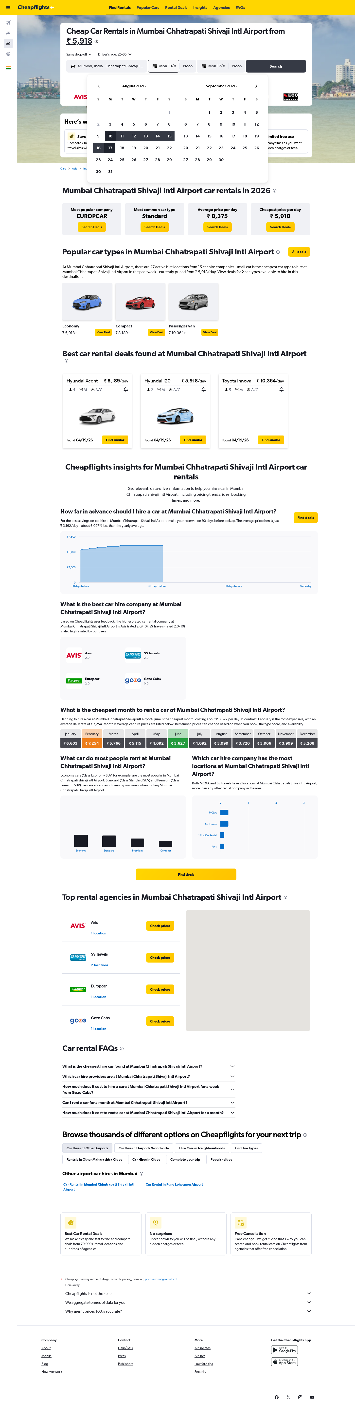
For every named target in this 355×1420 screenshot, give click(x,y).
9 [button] (98, 136)
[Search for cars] (8, 43)
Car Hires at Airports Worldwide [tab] (144, 1148)
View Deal (103, 332)
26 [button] (133, 159)
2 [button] (98, 124)
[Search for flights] (8, 23)
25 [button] (122, 159)
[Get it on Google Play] (284, 1349)
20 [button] (145, 148)
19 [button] (134, 148)
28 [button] (157, 159)
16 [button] (98, 148)
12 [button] (134, 136)
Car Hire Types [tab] (246, 1148)
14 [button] (158, 136)
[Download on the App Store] (284, 1361)
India (86, 168)
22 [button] (169, 148)
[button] (8, 7)
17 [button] (110, 148)
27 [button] (145, 159)
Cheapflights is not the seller (188, 1293)
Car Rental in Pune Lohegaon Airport (174, 1184)
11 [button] (122, 136)
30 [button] (98, 171)
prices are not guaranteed (161, 1279)
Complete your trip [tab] (185, 1159)
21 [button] (158, 148)
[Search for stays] (8, 33)
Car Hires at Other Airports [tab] (87, 1148)
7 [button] (157, 124)
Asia (74, 168)
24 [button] (110, 159)
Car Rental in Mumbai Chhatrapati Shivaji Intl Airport (98, 1186)
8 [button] (169, 124)
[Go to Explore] (8, 54)
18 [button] (122, 148)
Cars (63, 168)
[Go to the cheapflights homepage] (36, 7)
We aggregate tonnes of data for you (188, 1302)
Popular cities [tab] (221, 1159)
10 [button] (110, 136)
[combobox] (79, 54)
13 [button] (146, 136)
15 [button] (169, 136)
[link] (92, 227)
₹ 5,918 (79, 40)
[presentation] (96, 41)
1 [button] (169, 112)
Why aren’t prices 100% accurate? (188, 1311)
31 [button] (110, 171)
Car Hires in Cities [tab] (146, 1159)
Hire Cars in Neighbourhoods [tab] (202, 1148)
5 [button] (134, 124)
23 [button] (98, 159)
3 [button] (110, 124)
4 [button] (122, 124)
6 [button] (145, 124)
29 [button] (169, 159)
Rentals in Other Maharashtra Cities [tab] (94, 1159)
